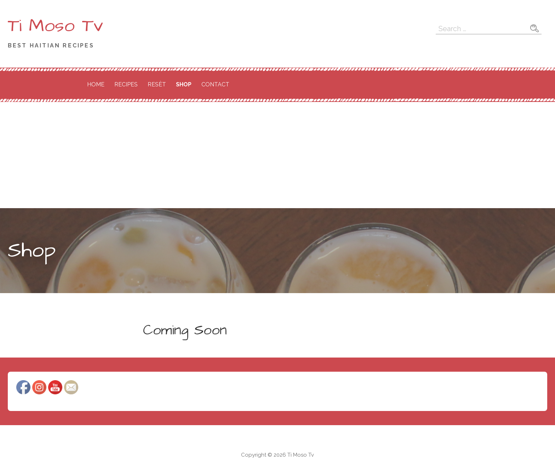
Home (95, 84)
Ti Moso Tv (55, 26)
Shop (183, 84)
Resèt (157, 84)
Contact (215, 84)
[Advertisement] (277, 155)
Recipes (126, 84)
